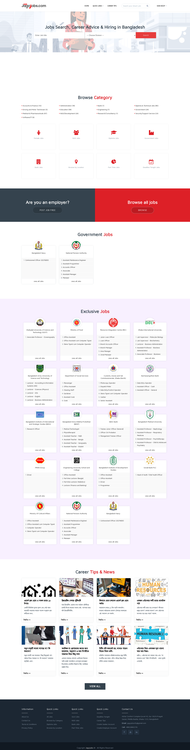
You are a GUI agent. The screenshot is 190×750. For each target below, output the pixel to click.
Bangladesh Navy (39, 253)
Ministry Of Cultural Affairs (40, 511)
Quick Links (98, 6)
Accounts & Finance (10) (31, 106)
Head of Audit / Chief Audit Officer (149, 473)
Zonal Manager (105, 354)
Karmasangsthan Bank (150, 375)
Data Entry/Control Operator (110, 389)
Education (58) (65, 109)
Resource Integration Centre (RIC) (113, 329)
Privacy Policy (27, 726)
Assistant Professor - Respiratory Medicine (149, 432)
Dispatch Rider (105, 386)
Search (146, 35)
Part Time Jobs (77, 726)
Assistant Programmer (71, 264)
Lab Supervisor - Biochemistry (148, 340)
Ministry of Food (77, 329)
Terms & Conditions (29, 722)
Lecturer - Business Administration (149, 344)
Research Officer (33, 428)
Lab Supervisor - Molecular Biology (150, 337)
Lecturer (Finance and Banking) (75, 484)
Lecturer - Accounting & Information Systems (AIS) (40, 383)
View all (95, 684)
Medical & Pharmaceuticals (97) (34, 113)
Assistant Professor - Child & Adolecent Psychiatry (151, 442)
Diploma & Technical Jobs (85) (146, 106)
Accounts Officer (69, 267)
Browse (142, 210)
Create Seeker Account (106, 722)
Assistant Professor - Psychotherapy (150, 438)
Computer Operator (34, 526)
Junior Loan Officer (107, 337)
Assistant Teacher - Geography (75, 442)
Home (86, 6)
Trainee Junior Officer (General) (111, 428)
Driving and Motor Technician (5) (35, 109)
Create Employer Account (107, 726)
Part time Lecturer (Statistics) (74, 480)
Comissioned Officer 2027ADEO (37, 260)
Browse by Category (55, 718)
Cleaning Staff (69, 389)
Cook (66, 400)
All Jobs (50, 714)
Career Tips (112, 6)
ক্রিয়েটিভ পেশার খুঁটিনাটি (71, 598)
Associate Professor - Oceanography (41, 337)
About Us (25, 714)
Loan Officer (105, 340)
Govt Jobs (75, 714)
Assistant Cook (69, 396)
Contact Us (26, 718)
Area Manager (105, 351)
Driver (29, 473)
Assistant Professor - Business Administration (148, 348)
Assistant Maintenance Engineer (74, 260)
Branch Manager (106, 347)
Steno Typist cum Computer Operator (77, 344)
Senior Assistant (106, 400)
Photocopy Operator (107, 382)
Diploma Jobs (52, 722)
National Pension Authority (76, 253)
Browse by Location (54, 726)
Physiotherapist (69, 431)
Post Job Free (47, 210)
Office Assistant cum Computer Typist (77, 340)
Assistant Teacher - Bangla (73, 438)
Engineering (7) (103, 109)
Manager (66, 278)
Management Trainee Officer (110, 435)
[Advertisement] (95, 70)
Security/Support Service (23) (146, 113)
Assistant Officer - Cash (146, 386)
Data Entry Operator (144, 382)
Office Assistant (69, 337)
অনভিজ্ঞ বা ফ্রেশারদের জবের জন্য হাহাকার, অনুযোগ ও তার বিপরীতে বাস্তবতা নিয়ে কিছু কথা (75, 649)
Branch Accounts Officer (109, 344)
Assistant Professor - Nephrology (149, 428)
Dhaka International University (150, 329)
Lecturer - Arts (32, 392)
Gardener (67, 393)
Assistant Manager (69, 274)
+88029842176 (131, 725)
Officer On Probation (108, 431)
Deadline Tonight (103, 714)
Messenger (68, 382)
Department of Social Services (76, 375)
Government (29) (141, 109)
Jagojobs (89, 746)
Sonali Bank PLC (150, 466)
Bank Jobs (76, 722)
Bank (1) (100, 106)
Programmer (105, 484)
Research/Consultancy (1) (107, 113)
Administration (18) (67, 106)
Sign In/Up (161, 6)
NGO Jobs (75, 718)
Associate (66, 271)
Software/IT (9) (28, 117)
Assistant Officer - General (147, 389)
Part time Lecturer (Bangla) (73, 477)
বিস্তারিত (27, 618)
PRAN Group (40, 466)
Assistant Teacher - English (73, 445)
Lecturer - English (33, 396)
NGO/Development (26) (69, 113)
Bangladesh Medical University (150, 420)
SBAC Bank (113, 420)
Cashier (103, 396)
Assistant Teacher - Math (73, 435)
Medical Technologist (71, 428)
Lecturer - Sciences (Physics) (38, 389)
